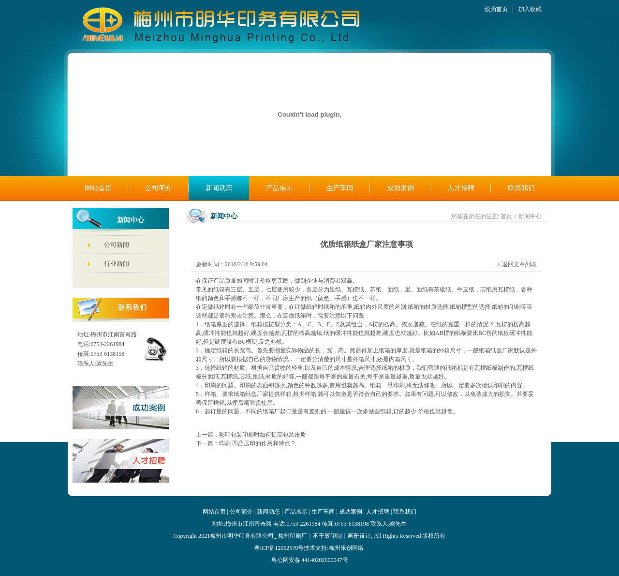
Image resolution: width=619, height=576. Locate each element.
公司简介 (158, 188)
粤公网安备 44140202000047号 (309, 560)
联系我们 (521, 188)
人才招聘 (460, 188)
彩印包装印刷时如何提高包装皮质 (262, 434)
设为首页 (496, 9)
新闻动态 (219, 188)
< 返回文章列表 (517, 264)
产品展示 (279, 188)
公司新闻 (116, 244)
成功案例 (400, 188)
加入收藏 (530, 9)
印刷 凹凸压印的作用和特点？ (257, 443)
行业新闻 (116, 263)
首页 (506, 216)
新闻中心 (530, 216)
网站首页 (98, 188)
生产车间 (340, 188)
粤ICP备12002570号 (279, 548)
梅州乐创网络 (346, 548)
